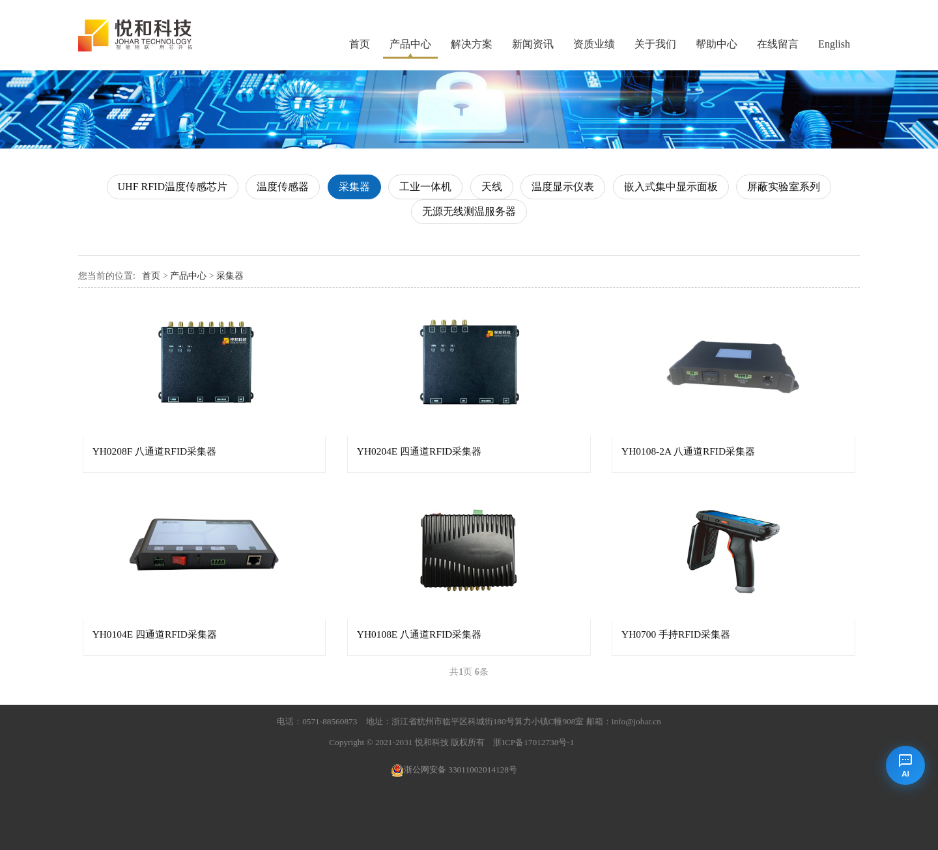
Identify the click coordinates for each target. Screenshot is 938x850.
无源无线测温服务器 (469, 211)
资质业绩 (594, 44)
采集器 (354, 186)
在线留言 (778, 44)
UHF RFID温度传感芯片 (172, 186)
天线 (491, 186)
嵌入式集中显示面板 (671, 186)
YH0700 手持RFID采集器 (675, 634)
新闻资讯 (533, 44)
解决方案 (471, 44)
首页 (359, 44)
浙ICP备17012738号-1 (533, 742)
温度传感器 (283, 186)
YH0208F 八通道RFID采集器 (154, 451)
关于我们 (655, 44)
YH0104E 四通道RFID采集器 (154, 634)
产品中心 (410, 44)
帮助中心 (716, 44)
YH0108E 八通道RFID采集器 (419, 634)
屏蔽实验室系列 (783, 186)
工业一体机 (425, 186)
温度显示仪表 (563, 186)
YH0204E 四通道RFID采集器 (419, 451)
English (834, 44)
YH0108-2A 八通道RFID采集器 (688, 451)
